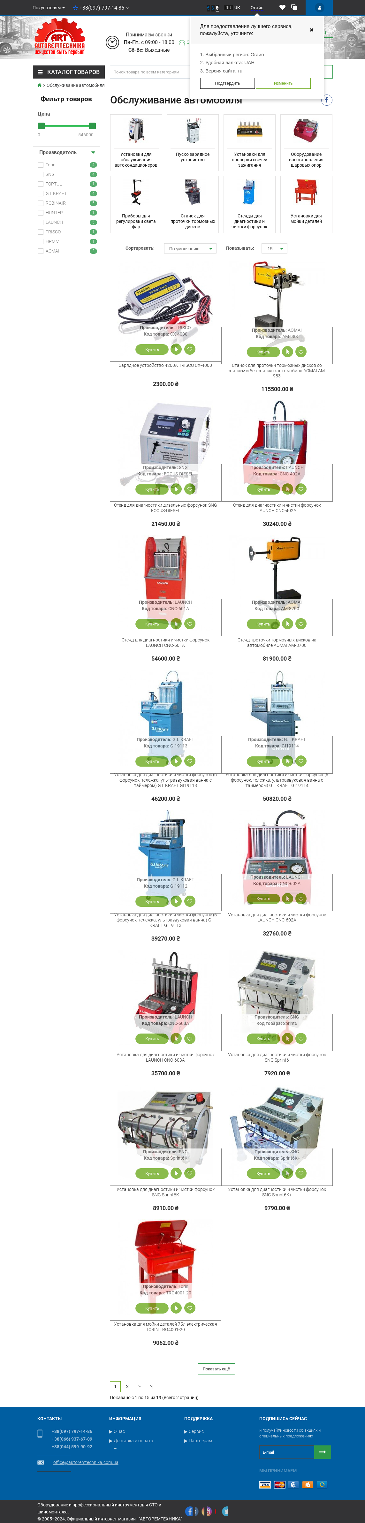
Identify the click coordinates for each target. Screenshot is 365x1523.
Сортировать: (140, 248)
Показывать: (239, 248)
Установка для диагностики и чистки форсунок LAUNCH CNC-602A (277, 917)
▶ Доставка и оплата (131, 1440)
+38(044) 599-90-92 (72, 1446)
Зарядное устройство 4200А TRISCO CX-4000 (165, 365)
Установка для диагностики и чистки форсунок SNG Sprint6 (277, 1057)
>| (151, 1386)
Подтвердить (227, 83)
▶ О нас (117, 1431)
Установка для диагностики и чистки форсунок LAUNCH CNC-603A (166, 1057)
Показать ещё (216, 1369)
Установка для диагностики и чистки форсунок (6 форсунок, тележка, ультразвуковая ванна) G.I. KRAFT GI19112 (165, 920)
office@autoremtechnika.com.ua (85, 1462)
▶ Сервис (194, 1431)
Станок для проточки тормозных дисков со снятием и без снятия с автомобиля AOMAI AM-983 (277, 371)
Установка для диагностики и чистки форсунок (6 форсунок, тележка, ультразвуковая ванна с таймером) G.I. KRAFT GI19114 (276, 780)
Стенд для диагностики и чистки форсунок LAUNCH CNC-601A (165, 642)
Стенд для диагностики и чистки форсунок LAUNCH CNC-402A (277, 508)
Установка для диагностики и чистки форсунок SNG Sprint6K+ (277, 1192)
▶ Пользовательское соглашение (144, 1459)
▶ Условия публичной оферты (140, 1468)
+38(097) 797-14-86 (101, 8)
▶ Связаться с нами (205, 1449)
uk (237, 7)
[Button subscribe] (322, 1452)
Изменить (283, 83)
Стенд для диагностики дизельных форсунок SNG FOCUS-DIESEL (165, 508)
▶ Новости (195, 1459)
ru (228, 7)
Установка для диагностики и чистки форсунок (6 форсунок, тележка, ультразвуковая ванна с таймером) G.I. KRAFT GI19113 (165, 780)
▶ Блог (191, 1468)
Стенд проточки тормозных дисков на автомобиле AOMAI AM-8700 (277, 642)
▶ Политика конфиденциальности (144, 1449)
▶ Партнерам (198, 1440)
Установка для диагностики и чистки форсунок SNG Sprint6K (166, 1192)
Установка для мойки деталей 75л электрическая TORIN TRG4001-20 (165, 1327)
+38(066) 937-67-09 (72, 1439)
